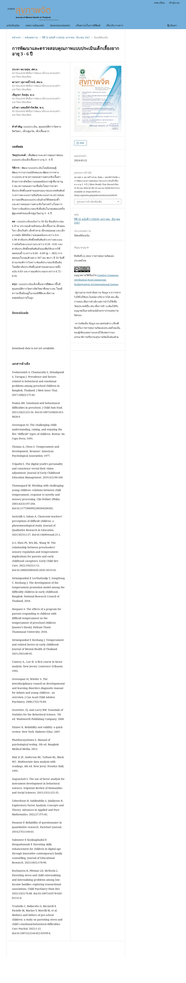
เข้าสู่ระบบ (174, 2)
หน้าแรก (16, 37)
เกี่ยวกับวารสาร (114, 25)
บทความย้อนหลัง (34, 25)
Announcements (60, 25)
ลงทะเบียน (159, 2)
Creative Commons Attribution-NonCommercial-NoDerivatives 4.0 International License (96, 280)
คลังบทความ (31, 37)
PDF (81, 143)
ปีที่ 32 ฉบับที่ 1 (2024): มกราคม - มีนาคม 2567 (66, 37)
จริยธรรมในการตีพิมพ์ (88, 25)
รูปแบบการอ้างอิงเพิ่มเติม (89, 201)
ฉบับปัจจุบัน (13, 25)
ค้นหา (172, 25)
